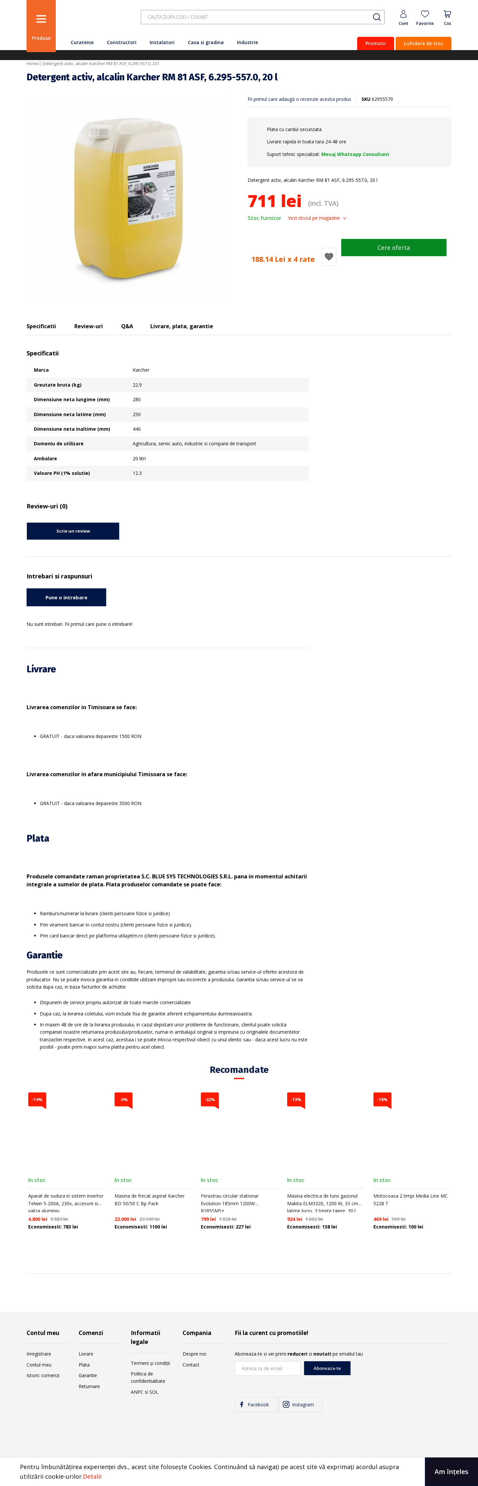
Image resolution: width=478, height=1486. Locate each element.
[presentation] (401, 1374)
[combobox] (263, 17)
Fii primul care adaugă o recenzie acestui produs (299, 99)
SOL (153, 1392)
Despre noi (194, 1354)
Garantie (88, 1375)
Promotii (375, 43)
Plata (84, 1365)
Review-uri (88, 326)
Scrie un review (73, 531)
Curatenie (82, 42)
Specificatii (41, 326)
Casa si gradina (206, 42)
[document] (239, 1471)
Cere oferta (393, 248)
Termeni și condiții (150, 1363)
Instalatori (162, 42)
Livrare (86, 1354)
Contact (191, 1365)
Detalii (92, 1476)
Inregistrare (39, 1354)
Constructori (121, 42)
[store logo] (96, 21)
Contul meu (39, 1365)
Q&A (127, 326)
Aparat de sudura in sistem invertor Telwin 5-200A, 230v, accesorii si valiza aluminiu (66, 1203)
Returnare (89, 1386)
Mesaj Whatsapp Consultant (355, 154)
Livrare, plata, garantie (181, 326)
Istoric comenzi (43, 1375)
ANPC (137, 1392)
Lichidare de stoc (423, 43)
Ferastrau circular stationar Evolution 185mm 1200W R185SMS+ (230, 1203)
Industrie (247, 42)
